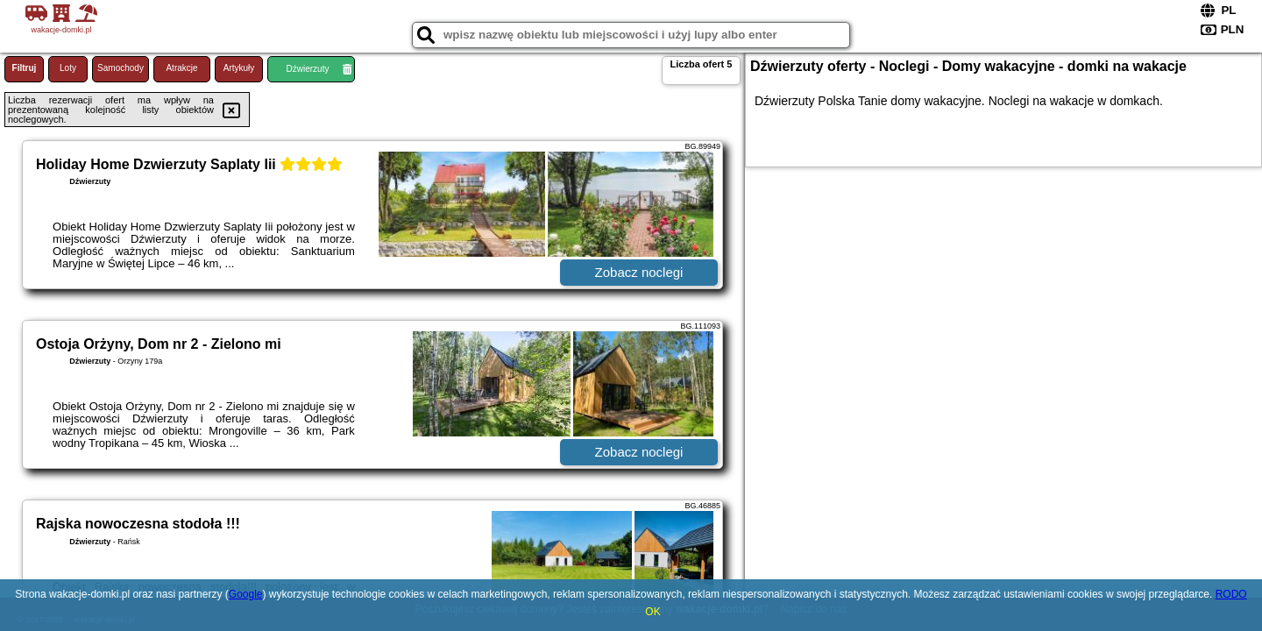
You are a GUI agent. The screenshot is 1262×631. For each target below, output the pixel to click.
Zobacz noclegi (639, 272)
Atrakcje (181, 68)
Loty (68, 68)
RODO (1231, 594)
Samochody (120, 68)
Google (246, 594)
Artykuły (239, 68)
